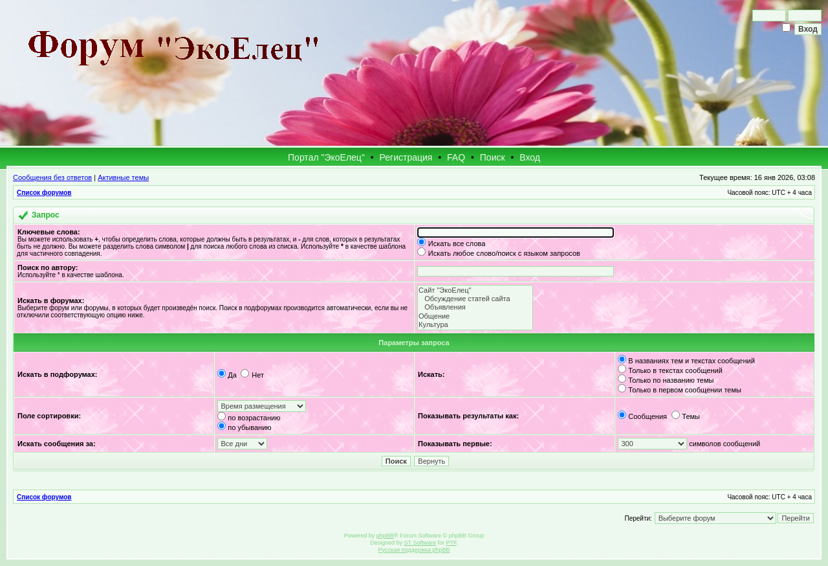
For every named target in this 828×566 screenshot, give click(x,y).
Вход (529, 157)
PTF (451, 542)
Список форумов (44, 192)
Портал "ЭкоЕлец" (326, 157)
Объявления (475, 307)
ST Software (420, 542)
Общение (475, 316)
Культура (475, 325)
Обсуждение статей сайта (475, 299)
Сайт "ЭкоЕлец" (475, 290)
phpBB (385, 535)
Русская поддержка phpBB (414, 550)
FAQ (456, 157)
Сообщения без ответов (52, 177)
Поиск (492, 157)
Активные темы (123, 177)
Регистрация (406, 157)
